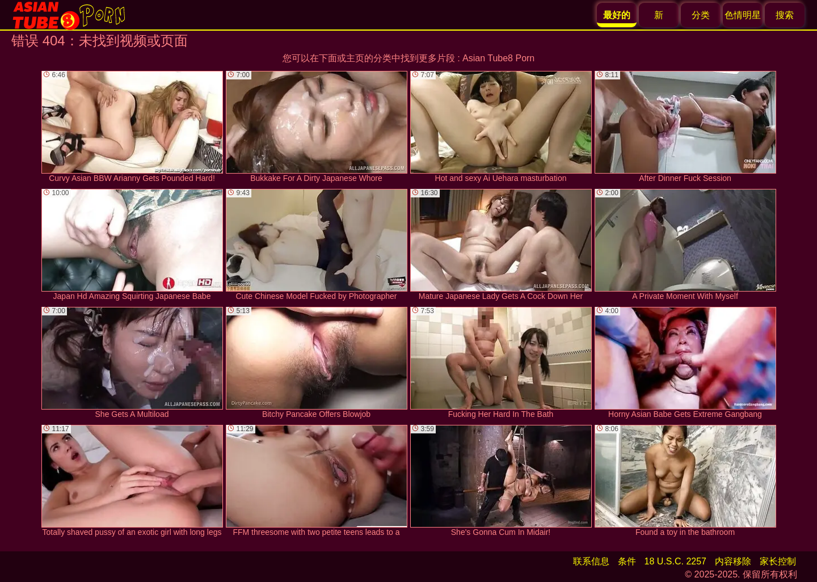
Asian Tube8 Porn (498, 58)
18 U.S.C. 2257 (675, 561)
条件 (627, 561)
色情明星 (743, 15)
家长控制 (778, 561)
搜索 (785, 15)
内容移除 (733, 561)
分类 (701, 15)
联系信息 (591, 561)
